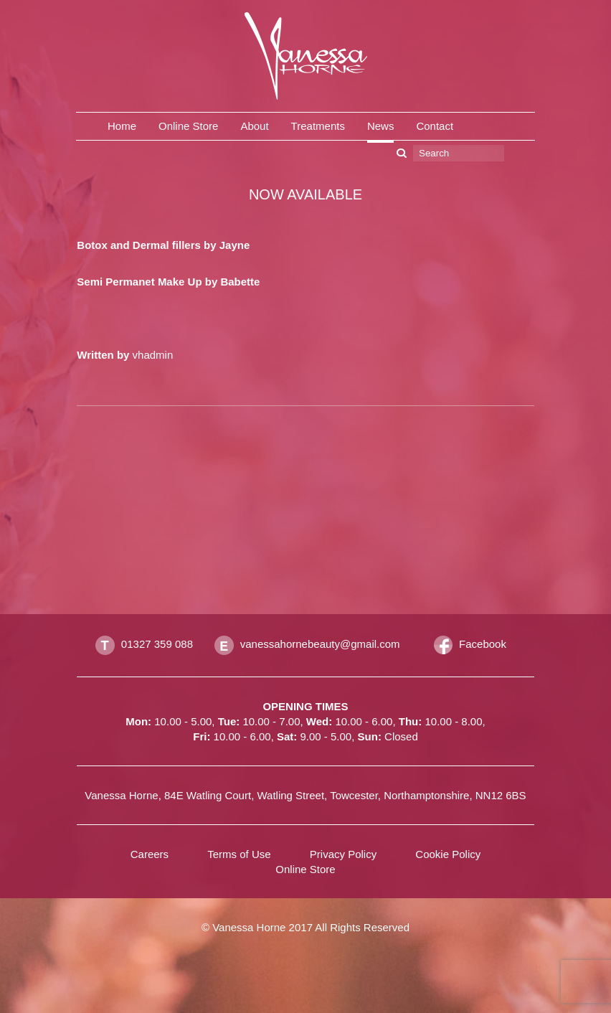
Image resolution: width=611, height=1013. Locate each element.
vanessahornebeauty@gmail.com (320, 644)
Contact (434, 126)
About (254, 126)
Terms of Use (238, 854)
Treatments (318, 126)
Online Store (188, 126)
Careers (150, 854)
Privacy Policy (343, 854)
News (380, 126)
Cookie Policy (447, 854)
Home (122, 126)
